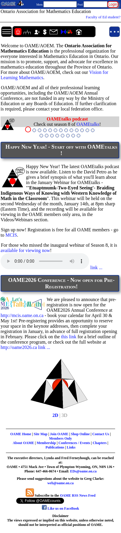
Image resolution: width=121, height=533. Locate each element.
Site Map (40, 434)
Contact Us (100, 434)
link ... (95, 267)
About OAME (23, 443)
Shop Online (80, 434)
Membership (46, 443)
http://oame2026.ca (19, 347)
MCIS (11, 235)
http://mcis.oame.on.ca (22, 315)
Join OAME (59, 434)
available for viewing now (25, 250)
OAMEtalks (87, 124)
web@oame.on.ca (60, 483)
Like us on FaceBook (60, 508)
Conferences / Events (74, 443)
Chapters (100, 443)
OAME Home (20, 434)
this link (68, 336)
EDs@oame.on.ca (83, 471)
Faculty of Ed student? (103, 17)
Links (71, 447)
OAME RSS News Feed (77, 495)
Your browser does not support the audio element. (45, 261)
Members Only (60, 438)
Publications (54, 447)
